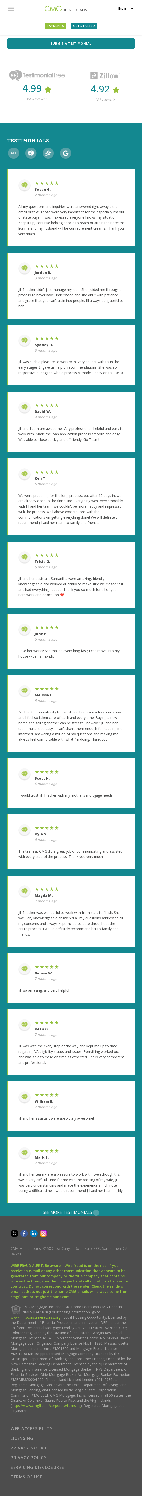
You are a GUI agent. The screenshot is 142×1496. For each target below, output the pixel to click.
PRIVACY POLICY (29, 1457)
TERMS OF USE (26, 1477)
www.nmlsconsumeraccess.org (35, 1317)
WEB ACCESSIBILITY (32, 1428)
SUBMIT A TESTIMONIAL (71, 43)
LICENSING (22, 1438)
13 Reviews (105, 99)
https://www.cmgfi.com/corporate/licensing (46, 1405)
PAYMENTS (55, 26)
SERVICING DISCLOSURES (37, 1467)
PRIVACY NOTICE (29, 1448)
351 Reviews (37, 99)
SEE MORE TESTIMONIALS (71, 1213)
